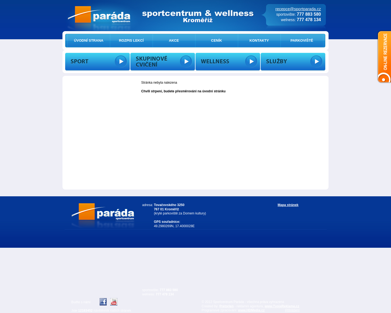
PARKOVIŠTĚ (302, 40)
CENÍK (216, 40)
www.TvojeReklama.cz (282, 306)
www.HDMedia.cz (251, 310)
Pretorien (226, 306)
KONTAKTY (259, 40)
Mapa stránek (288, 205)
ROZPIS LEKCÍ (131, 40)
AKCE (174, 40)
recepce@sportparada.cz (298, 8)
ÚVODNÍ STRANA (88, 40)
